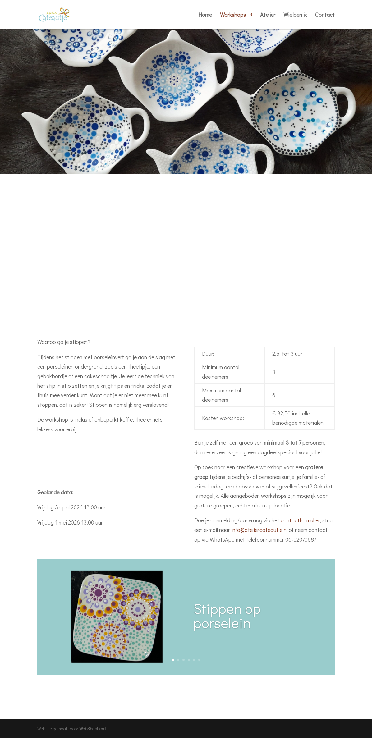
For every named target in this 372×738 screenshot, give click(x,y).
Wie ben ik (295, 15)
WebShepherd (92, 728)
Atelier (267, 15)
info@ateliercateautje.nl (259, 530)
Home (205, 15)
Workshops (233, 15)
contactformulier (300, 520)
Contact (325, 15)
